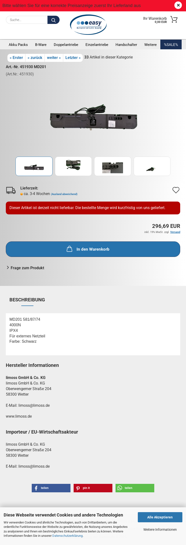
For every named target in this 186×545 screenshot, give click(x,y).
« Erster (16, 57)
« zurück (35, 57)
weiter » (54, 57)
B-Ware (40, 45)
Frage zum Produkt (27, 268)
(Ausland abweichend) (64, 194)
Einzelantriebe (96, 45)
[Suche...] (53, 20)
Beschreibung (27, 300)
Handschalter (126, 45)
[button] (51, 488)
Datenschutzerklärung (67, 536)
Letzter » (73, 57)
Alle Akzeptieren (160, 517)
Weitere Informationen (160, 529)
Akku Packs (18, 45)
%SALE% (171, 45)
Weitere (150, 45)
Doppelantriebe (66, 45)
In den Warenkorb (87, 249)
